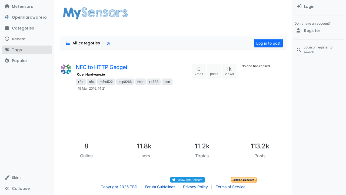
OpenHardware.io (91, 74)
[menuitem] (319, 6)
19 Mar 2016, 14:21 (91, 88)
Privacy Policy (195, 186)
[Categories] (27, 28)
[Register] (319, 30)
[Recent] (27, 39)
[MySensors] (27, 6)
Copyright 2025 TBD (119, 186)
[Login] (319, 6)
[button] (27, 177)
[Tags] (27, 50)
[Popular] (27, 60)
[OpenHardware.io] (27, 17)
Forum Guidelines (160, 186)
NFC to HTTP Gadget (102, 67)
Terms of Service (230, 186)
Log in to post (268, 43)
